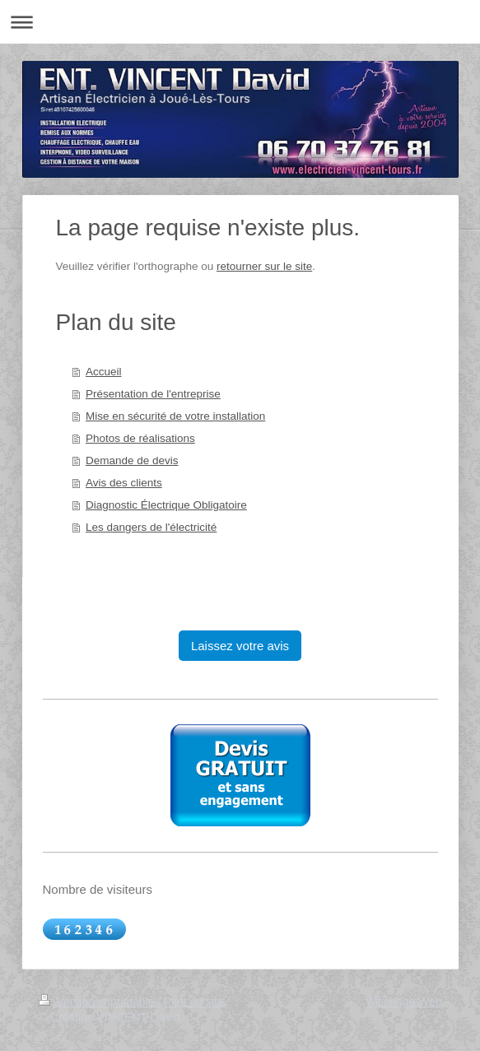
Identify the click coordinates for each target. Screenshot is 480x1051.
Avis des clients (124, 483)
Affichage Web (404, 1001)
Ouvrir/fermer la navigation (240, 22)
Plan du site (194, 1001)
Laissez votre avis (240, 646)
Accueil (104, 371)
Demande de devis (132, 460)
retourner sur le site (264, 266)
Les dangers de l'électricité (151, 527)
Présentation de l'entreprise (153, 394)
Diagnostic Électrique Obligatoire (166, 505)
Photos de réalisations (140, 438)
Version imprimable (98, 1001)
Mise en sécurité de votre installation (175, 416)
